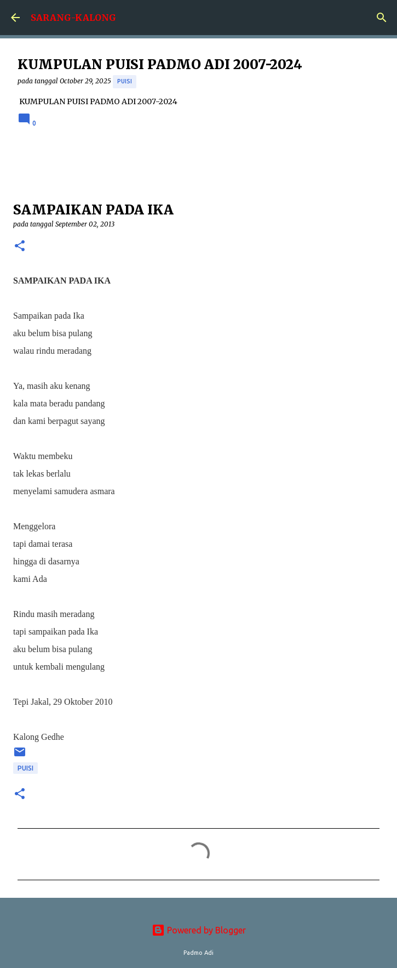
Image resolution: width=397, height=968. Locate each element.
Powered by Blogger (199, 930)
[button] (19, 246)
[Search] (381, 17)
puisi (124, 81)
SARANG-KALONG (73, 17)
